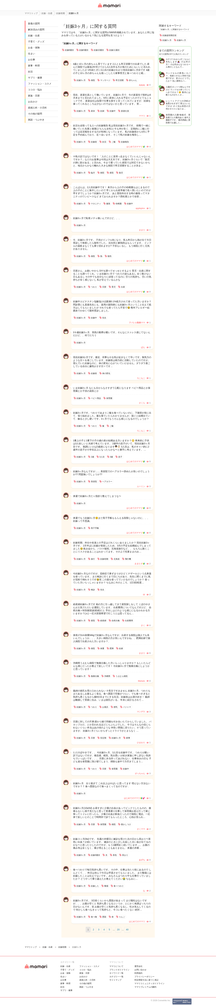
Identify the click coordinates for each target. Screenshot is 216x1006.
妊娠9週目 (83, 50)
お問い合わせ (140, 970)
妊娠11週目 (114, 50)
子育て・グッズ (36, 41)
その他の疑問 (35, 113)
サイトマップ (115, 980)
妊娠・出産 (34, 35)
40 (127, 929)
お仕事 (31, 59)
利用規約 (138, 973)
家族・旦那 (34, 95)
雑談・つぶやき (36, 119)
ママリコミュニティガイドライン (149, 983)
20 (118, 929)
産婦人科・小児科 (37, 107)
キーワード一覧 (116, 973)
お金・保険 (34, 47)
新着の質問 (34, 23)
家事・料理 (34, 65)
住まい (31, 53)
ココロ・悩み (35, 89)
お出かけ (32, 101)
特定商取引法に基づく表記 (146, 980)
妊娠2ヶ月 (167, 40)
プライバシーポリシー (144, 976)
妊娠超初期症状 (169, 35)
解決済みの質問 (36, 29)
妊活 (30, 71)
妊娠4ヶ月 (181, 40)
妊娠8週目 (69, 50)
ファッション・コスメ (39, 83)
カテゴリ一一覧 (116, 976)
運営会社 (138, 966)
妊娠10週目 (99, 50)
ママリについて (116, 966)
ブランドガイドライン (119, 970)
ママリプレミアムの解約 (145, 987)
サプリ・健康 (35, 77)
